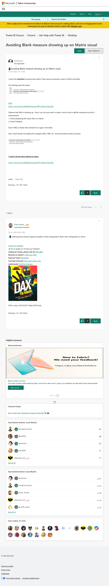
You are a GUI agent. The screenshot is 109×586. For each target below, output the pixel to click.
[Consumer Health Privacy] (30, 578)
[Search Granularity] (39, 19)
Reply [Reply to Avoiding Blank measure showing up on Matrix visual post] (96, 193)
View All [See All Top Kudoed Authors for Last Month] (12, 512)
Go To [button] (97, 14)
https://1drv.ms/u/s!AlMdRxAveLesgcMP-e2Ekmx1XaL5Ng (30, 106)
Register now (76, 26)
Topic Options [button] (93, 51)
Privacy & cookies (7, 566)
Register (73, 14)
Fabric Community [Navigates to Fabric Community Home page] (27, 3)
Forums (31, 35)
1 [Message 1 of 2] (15, 185)
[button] (79, 50)
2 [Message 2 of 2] (15, 313)
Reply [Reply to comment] (96, 321)
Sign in (82, 14)
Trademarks (5, 574)
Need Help (19, 179)
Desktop (72, 35)
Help (89, 14)
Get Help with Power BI (51, 35)
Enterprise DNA (30, 255)
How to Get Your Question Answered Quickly (26, 413)
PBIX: (10, 103)
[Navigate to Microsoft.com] (8, 3)
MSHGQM (25, 258)
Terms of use (5, 570)
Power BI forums (15, 35)
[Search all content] (78, 19)
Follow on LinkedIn (15, 246)
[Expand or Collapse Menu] (3, 8)
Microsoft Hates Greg (32, 261)
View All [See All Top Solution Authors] (12, 463)
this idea (39, 252)
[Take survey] (16, 388)
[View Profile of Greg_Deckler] (19, 224)
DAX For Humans (26, 264)
